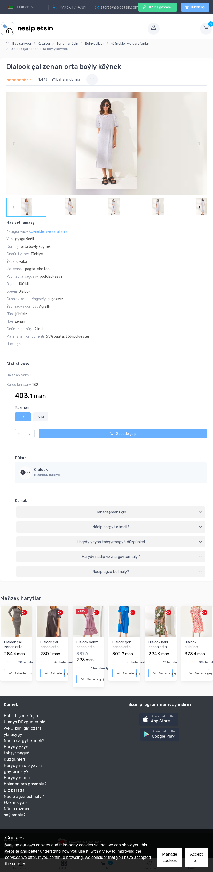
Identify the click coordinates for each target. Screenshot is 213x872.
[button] (158, 719)
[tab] (110, 512)
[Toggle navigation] (99, 28)
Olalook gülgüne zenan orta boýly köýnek (195, 650)
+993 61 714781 (69, 7)
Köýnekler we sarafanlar (130, 43)
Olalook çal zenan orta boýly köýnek (15, 647)
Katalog (44, 43)
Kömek (21, 501)
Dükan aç (195, 7)
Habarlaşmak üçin (148, 512)
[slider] (19, 79)
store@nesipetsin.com (116, 7)
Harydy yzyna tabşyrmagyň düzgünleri (139, 541)
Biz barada (14, 790)
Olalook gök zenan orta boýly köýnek (123, 647)
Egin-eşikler (94, 43)
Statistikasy (17, 364)
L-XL (23, 417)
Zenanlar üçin (67, 43)
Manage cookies (169, 857)
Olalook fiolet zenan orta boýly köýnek (87, 647)
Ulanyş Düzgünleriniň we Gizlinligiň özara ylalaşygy (25, 728)
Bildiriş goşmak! (157, 7)
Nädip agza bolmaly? (147, 571)
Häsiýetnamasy (20, 222)
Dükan (21, 458)
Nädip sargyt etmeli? (147, 526)
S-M (41, 417)
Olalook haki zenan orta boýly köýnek (159, 647)
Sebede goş (123, 433)
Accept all (196, 857)
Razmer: (22, 408)
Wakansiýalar (16, 802)
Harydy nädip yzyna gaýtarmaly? (142, 556)
